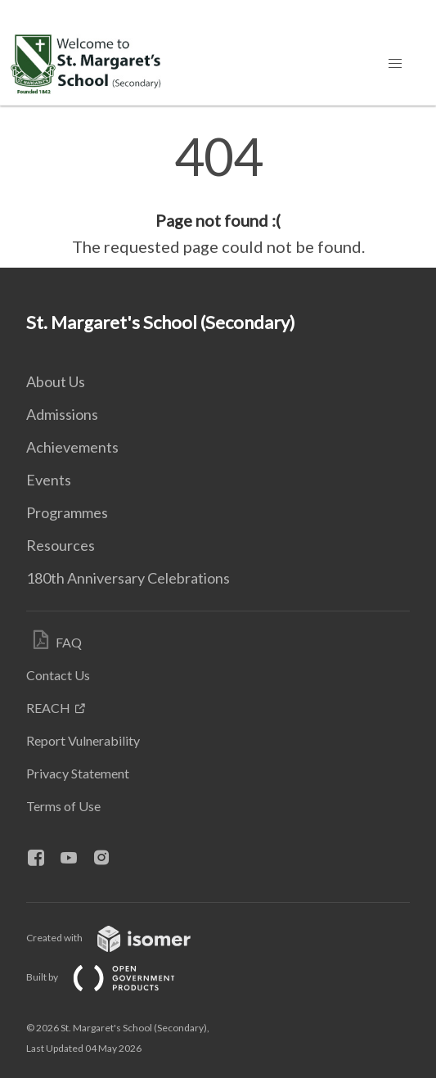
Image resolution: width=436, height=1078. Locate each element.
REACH (48, 707)
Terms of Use (63, 806)
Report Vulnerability (83, 740)
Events (48, 480)
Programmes (67, 512)
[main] (218, 194)
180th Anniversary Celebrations (128, 578)
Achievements (72, 447)
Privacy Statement (77, 773)
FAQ (69, 642)
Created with (121, 937)
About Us (55, 381)
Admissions (62, 414)
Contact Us (58, 675)
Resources (60, 545)
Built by (113, 977)
